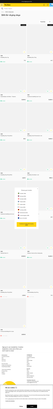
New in (28, 364)
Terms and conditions (6, 369)
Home (2, 11)
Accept (31, 406)
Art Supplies (29, 356)
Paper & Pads (29, 360)
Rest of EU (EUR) (22, 218)
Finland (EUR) (21, 201)
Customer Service (5, 356)
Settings (21, 406)
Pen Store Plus (5, 363)
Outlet (28, 363)
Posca (28, 374)
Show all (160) (30, 377)
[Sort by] (45, 21)
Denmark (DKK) (22, 198)
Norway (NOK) (22, 196)
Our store (4, 360)
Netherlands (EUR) (23, 212)
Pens (28, 359)
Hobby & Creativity (31, 357)
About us (4, 359)
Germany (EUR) (22, 209)
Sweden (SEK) (22, 193)
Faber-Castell (30, 373)
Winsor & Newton (30, 375)
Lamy (28, 371)
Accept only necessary (10, 400)
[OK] (26, 8)
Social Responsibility (6, 366)
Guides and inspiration (6, 365)
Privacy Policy (4, 370)
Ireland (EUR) (21, 204)
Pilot (28, 370)
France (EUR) (21, 207)
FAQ (2, 357)
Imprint (3, 372)
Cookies (3, 373)
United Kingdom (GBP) (23, 215)
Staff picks (29, 366)
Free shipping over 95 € (26, 1)
